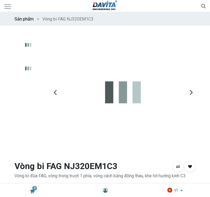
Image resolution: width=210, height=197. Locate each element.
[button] (178, 166)
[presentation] (55, 92)
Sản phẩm (24, 19)
